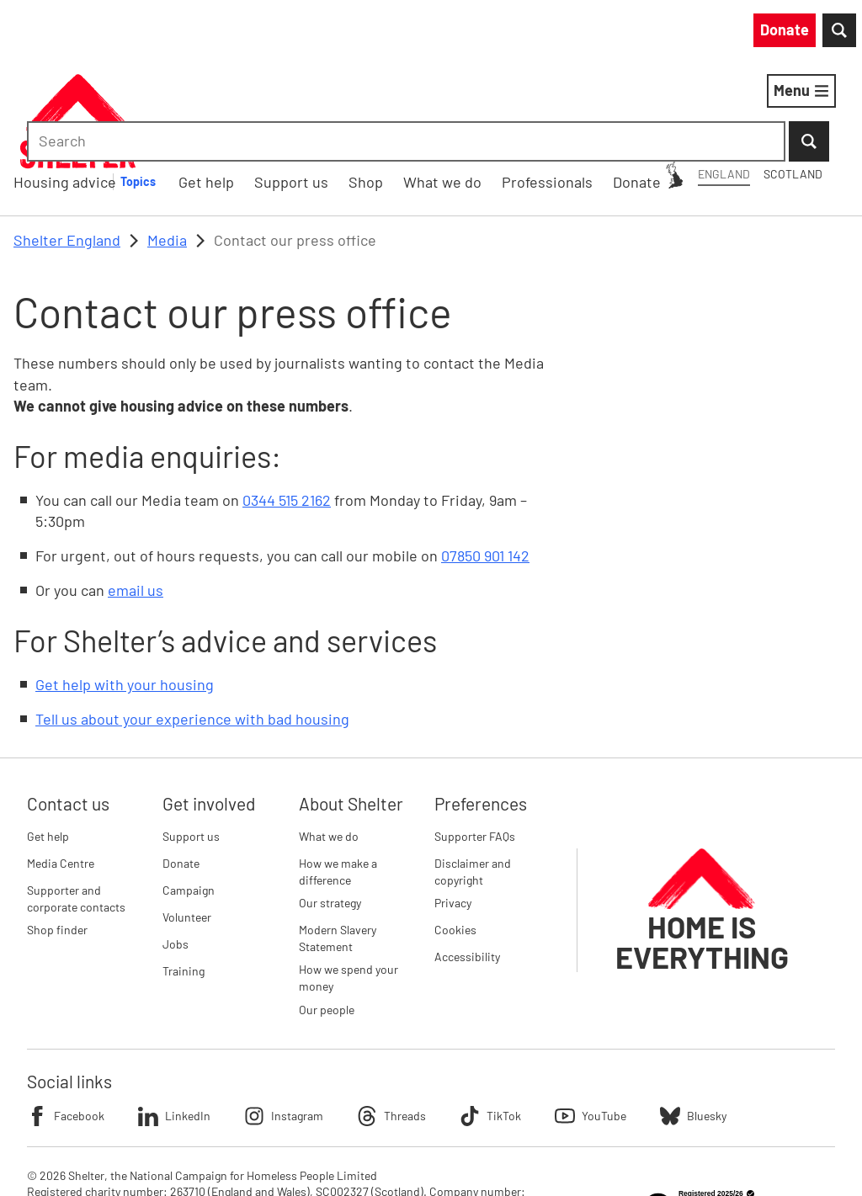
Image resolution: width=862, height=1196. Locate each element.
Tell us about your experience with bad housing (192, 632)
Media (167, 152)
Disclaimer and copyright (472, 784)
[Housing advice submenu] (304, 94)
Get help (48, 749)
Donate (181, 775)
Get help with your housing (124, 596)
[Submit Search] (828, 33)
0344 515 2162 (286, 412)
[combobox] (706, 33)
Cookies (455, 842)
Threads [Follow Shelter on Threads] (391, 1028)
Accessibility (467, 869)
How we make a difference (338, 784)
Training (183, 883)
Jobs (175, 856)
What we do (329, 749)
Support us (191, 749)
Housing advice (221, 93)
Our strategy (330, 815)
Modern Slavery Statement (337, 850)
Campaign (188, 802)
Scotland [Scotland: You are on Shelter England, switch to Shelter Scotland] (557, 32)
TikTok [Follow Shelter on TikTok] (490, 1028)
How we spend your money (348, 890)
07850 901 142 (485, 468)
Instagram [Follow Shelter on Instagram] (283, 1028)
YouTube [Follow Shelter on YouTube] (590, 1028)
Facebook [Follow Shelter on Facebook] (65, 1028)
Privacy (452, 815)
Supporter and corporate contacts (76, 811)
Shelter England (66, 152)
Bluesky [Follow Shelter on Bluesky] (693, 1028)
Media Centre (60, 775)
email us (135, 502)
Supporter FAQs (474, 749)
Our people (326, 922)
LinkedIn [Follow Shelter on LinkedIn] (174, 1028)
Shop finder (57, 842)
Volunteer (186, 829)
